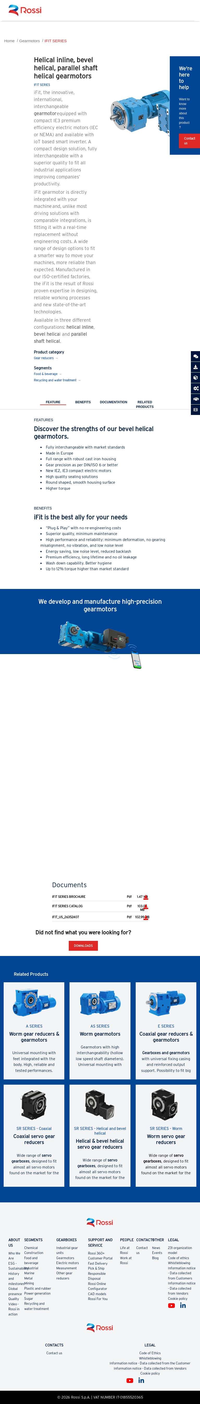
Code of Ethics (150, 1353)
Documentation (113, 402)
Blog (155, 1258)
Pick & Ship (96, 1268)
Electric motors (67, 1263)
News (156, 1248)
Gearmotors (29, 41)
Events (157, 1253)
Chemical (31, 1248)
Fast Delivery (98, 1263)
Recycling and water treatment (55, 380)
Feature (53, 402)
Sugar (28, 1299)
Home (9, 41)
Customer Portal (100, 1258)
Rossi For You (98, 1299)
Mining (29, 1283)
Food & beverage (45, 374)
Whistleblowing (179, 1263)
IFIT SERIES (56, 41)
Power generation (37, 1293)
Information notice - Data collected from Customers (182, 1273)
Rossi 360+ (96, 1253)
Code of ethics (178, 1258)
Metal (28, 1278)
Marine (29, 1273)
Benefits (83, 402)
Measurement (66, 1268)
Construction (33, 1253)
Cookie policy (178, 1299)
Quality (13, 1299)
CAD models (97, 1294)
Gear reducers (44, 358)
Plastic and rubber (37, 1288)
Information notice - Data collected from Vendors (182, 1288)
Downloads (83, 945)
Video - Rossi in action (14, 1309)
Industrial (31, 1268)
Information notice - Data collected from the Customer (150, 1363)
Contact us (54, 1353)
